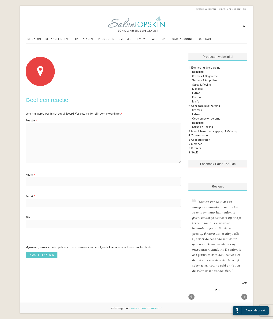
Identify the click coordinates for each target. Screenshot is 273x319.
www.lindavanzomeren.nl (146, 308)
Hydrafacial (84, 39)
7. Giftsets (194, 148)
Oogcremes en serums (206, 118)
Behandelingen (57, 39)
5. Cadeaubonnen (199, 139)
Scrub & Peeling (202, 84)
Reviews (141, 39)
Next (244, 297)
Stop (219, 290)
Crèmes (197, 110)
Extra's (196, 114)
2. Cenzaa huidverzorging (204, 105)
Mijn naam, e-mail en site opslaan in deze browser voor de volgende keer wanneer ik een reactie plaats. (89, 247)
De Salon (34, 39)
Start (216, 290)
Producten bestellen (232, 9)
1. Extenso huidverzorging (204, 67)
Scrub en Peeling (202, 126)
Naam (30, 174)
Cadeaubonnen (183, 39)
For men (197, 97)
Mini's (195, 101)
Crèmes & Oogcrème (205, 76)
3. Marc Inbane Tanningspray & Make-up (213, 131)
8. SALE (193, 152)
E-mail (30, 196)
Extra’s (196, 93)
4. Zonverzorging (198, 135)
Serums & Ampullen (204, 80)
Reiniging (198, 71)
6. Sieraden (195, 143)
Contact (205, 39)
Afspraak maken (206, 9)
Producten (106, 39)
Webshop (158, 39)
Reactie (31, 120)
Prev (191, 297)
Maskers (197, 88)
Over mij (125, 39)
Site (28, 217)
